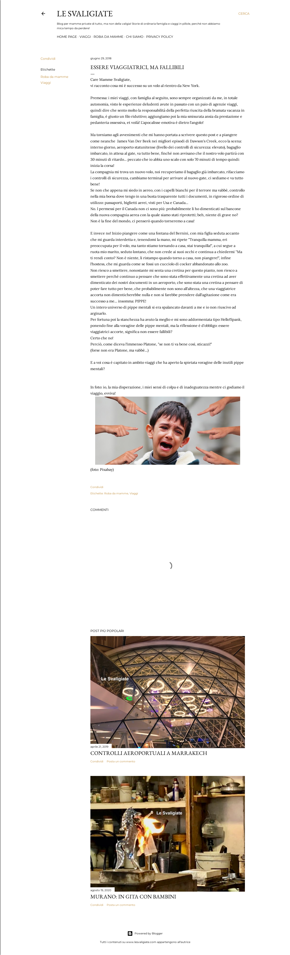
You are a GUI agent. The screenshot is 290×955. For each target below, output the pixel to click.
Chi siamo (134, 37)
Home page (67, 37)
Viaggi (85, 37)
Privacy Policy (159, 37)
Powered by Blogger (145, 933)
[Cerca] (243, 13)
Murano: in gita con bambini (133, 896)
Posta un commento (121, 761)
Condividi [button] (48, 59)
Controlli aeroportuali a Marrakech (148, 752)
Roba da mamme (108, 37)
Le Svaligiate (85, 13)
